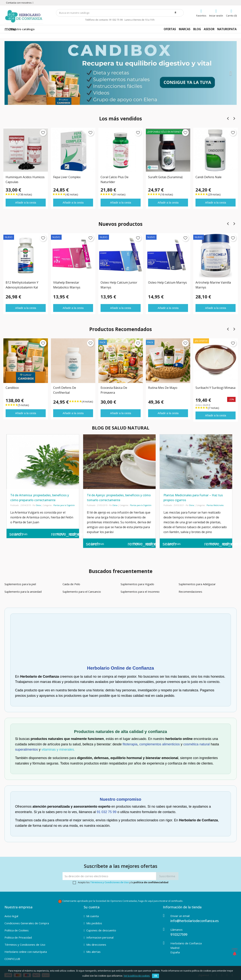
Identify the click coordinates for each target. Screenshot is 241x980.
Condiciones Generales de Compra (26, 923)
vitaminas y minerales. (58, 749)
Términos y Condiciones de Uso (109, 882)
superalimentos (26, 749)
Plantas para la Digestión (64, 505)
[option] (120, 73)
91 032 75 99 (106, 812)
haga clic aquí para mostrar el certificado (160, 901)
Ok (155, 976)
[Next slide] (234, 118)
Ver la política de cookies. (137, 976)
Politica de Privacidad (18, 937)
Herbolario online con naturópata (25, 952)
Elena (38, 505)
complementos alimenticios (159, 744)
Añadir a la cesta (25, 202)
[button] (21, 73)
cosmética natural (196, 744)
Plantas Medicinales (215, 505)
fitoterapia (130, 744)
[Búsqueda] (120, 13)
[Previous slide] (228, 118)
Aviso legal (11, 916)
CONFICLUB (12, 959)
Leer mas (18, 534)
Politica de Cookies (16, 930)
